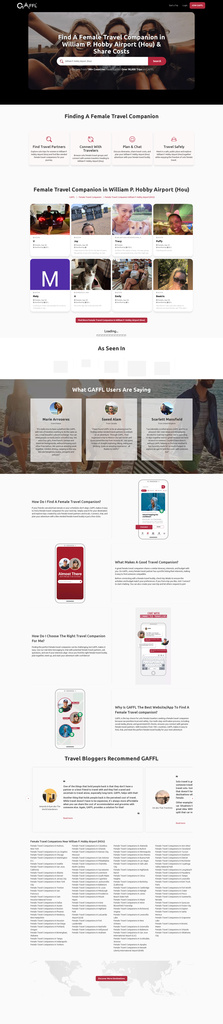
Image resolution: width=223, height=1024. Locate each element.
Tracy (118, 241)
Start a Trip (173, 5)
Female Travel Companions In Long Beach (173, 870)
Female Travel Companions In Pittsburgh (90, 891)
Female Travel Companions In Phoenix (47, 912)
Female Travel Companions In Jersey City (48, 879)
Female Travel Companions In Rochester (173, 861)
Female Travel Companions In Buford (130, 849)
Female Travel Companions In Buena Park (132, 858)
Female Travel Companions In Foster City (173, 906)
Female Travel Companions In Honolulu (89, 906)
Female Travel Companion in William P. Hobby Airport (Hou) (111, 189)
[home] (27, 5)
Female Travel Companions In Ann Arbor (172, 846)
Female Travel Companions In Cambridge (131, 888)
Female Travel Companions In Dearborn (172, 855)
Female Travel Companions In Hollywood (90, 929)
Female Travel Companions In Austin (46, 906)
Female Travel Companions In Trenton (47, 888)
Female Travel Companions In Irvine (87, 903)
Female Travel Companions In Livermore (89, 873)
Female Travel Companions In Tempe (171, 876)
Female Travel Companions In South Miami (90, 876)
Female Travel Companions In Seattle (46, 864)
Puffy (159, 241)
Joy (76, 241)
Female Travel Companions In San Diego (48, 923)
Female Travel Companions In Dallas (46, 903)
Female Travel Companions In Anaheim (89, 932)
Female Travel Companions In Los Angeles (49, 852)
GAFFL (72, 197)
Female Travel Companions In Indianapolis (48, 941)
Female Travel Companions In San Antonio (90, 858)
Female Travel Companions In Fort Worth (173, 888)
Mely (36, 296)
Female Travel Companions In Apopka (130, 944)
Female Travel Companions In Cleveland (172, 849)
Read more (68, 818)
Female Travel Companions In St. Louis (89, 888)
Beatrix (160, 296)
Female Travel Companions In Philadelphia (90, 861)
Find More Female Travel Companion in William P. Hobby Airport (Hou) (111, 320)
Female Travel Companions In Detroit (171, 858)
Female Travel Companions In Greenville (131, 926)
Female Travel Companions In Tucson (171, 852)
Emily (118, 296)
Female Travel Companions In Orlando (89, 849)
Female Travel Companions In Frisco (171, 894)
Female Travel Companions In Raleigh (130, 891)
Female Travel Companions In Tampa (46, 938)
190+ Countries (96, 69)
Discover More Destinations (111, 978)
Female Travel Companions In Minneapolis (132, 852)
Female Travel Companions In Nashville (89, 926)
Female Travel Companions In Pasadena (172, 873)
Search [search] (157, 61)
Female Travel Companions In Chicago (47, 855)
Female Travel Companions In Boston (46, 909)
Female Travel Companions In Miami (129, 900)
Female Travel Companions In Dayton (171, 909)
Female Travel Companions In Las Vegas (131, 861)
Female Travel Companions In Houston (47, 921)
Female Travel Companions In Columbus (89, 846)
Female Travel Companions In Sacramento (90, 870)
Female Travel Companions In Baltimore (89, 885)
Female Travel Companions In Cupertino (89, 879)
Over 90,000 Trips (131, 69)
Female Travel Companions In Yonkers (47, 944)
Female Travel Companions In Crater (171, 891)
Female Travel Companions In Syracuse (172, 903)
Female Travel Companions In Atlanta (46, 873)
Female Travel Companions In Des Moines (132, 855)
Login (184, 5)
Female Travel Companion (90, 197)
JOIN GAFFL (197, 5)
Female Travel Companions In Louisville (172, 879)
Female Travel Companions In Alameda (130, 846)
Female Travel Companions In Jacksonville (90, 882)
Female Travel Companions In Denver (46, 876)
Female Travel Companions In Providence (90, 894)
